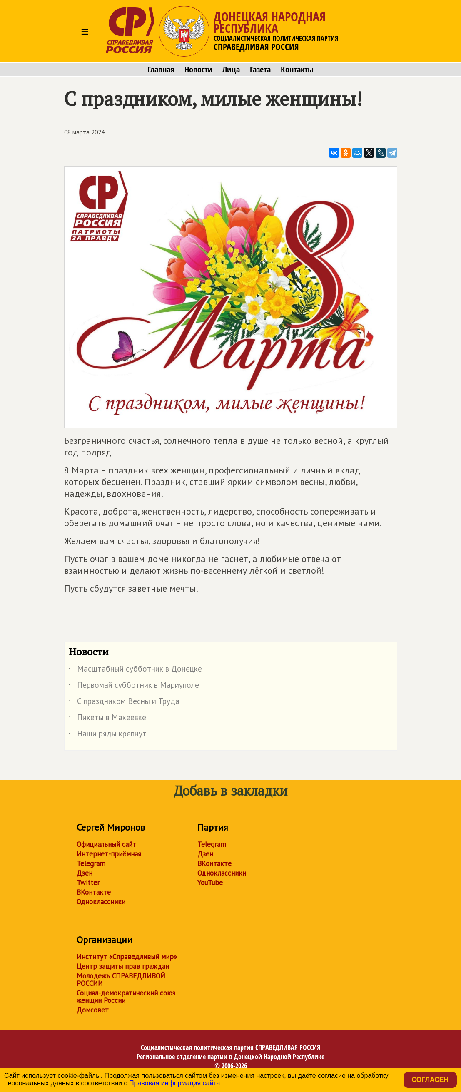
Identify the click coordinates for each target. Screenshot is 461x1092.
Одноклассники (101, 901)
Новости (198, 69)
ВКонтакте (94, 892)
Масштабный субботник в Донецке (135, 670)
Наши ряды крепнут (108, 735)
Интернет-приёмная (109, 854)
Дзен (84, 873)
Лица (231, 69)
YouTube (210, 882)
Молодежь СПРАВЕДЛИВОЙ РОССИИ (121, 979)
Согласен (430, 1079)
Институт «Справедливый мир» (127, 956)
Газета (260, 69)
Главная (160, 69)
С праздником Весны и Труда (124, 702)
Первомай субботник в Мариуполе (134, 686)
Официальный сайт (106, 844)
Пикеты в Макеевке (107, 719)
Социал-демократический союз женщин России (126, 996)
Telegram (91, 863)
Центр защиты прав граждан (123, 966)
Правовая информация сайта (174, 1083)
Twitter (88, 882)
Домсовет (93, 1010)
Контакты (297, 69)
